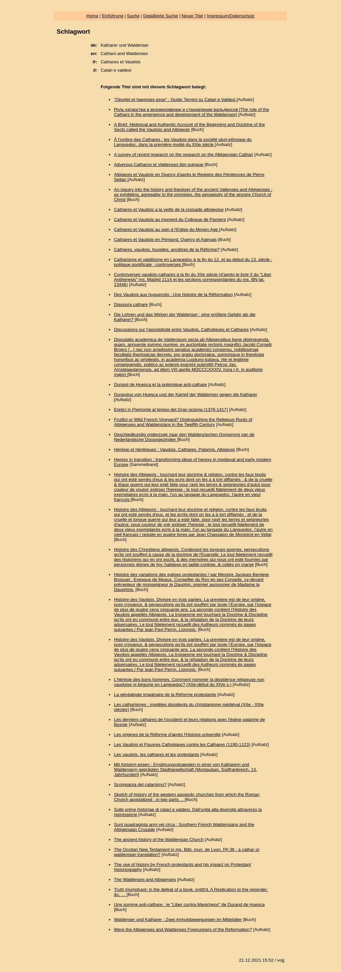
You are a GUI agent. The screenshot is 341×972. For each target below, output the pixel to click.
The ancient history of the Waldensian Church (158, 839)
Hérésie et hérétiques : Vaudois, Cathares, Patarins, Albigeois (174, 449)
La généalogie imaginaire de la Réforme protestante (165, 694)
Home (93, 15)
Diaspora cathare (131, 304)
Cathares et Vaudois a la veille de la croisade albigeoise (168, 209)
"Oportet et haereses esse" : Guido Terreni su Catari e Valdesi (175, 99)
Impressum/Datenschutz (231, 15)
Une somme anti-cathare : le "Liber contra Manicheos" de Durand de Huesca (189, 904)
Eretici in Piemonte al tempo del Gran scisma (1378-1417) (171, 409)
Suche (133, 15)
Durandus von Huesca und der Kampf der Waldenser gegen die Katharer (185, 394)
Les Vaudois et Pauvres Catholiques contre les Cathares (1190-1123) (182, 744)
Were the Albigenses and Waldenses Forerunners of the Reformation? (183, 929)
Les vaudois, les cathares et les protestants (156, 754)
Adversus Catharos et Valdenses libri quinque (158, 164)
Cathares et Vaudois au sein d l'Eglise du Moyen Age (166, 229)
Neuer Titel (192, 15)
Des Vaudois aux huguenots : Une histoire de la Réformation (173, 294)
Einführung (112, 15)
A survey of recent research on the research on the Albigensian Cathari (183, 154)
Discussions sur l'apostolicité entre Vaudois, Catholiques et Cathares (181, 329)
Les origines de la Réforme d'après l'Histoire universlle (167, 734)
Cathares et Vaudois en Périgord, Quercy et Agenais (165, 239)
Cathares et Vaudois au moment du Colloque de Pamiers (170, 219)
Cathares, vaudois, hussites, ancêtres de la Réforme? (166, 249)
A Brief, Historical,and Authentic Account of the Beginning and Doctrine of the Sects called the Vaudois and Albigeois (189, 127)
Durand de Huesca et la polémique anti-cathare (160, 384)
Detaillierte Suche (160, 15)
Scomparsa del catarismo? (140, 784)
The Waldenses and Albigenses (145, 879)
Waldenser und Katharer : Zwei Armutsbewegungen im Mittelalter (178, 919)
